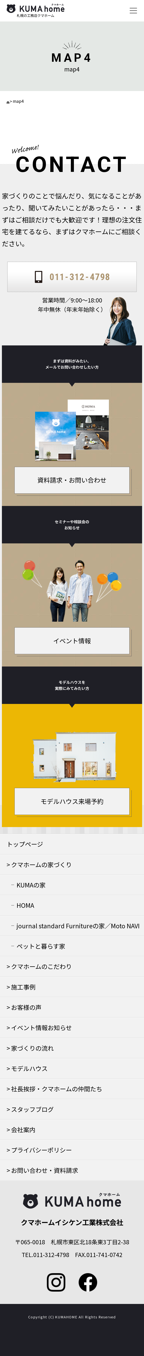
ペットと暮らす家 (41, 946)
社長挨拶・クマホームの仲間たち (56, 1088)
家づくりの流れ (32, 1048)
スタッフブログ (32, 1109)
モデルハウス (29, 1068)
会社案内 (23, 1129)
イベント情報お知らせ (41, 1027)
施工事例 (23, 986)
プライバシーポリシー (41, 1149)
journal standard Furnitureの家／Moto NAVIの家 (78, 928)
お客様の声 (26, 1007)
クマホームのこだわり (41, 966)
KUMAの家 (31, 884)
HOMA (25, 905)
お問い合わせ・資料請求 (44, 1170)
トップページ (25, 844)
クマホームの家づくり (41, 864)
